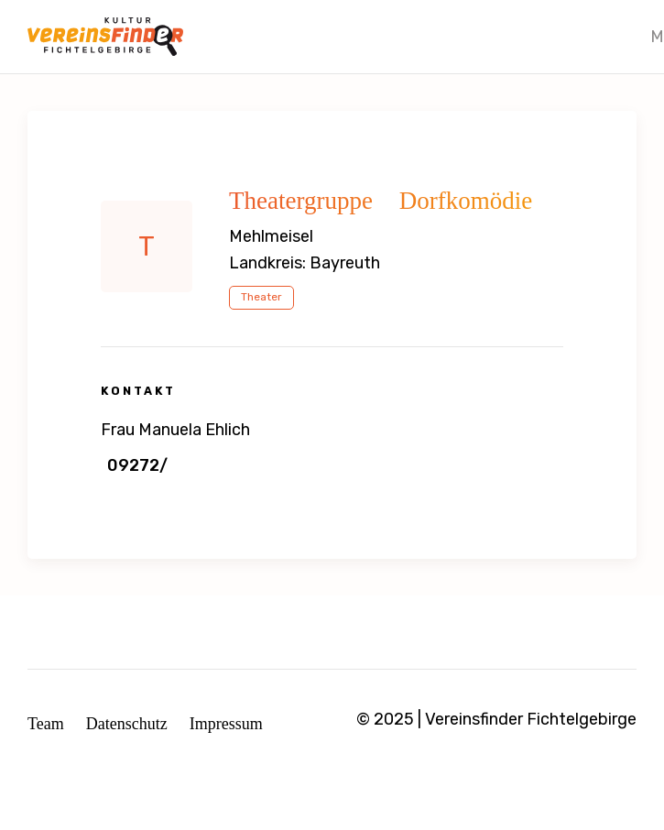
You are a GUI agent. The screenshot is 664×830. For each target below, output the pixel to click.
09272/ (137, 465)
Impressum (226, 724)
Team (45, 724)
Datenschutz (127, 724)
